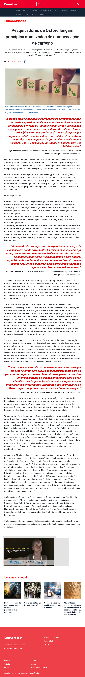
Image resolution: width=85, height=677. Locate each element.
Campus (65, 10)
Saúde (57, 10)
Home (18, 10)
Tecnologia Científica (30, 10)
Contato (43, 14)
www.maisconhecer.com (13, 648)
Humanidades (46, 10)
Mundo (18, 14)
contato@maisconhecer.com (15, 645)
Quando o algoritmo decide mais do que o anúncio (52, 605)
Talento (26, 14)
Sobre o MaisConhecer (39, 667)
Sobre (51, 14)
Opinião (74, 10)
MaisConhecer (11, 4)
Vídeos (34, 14)
